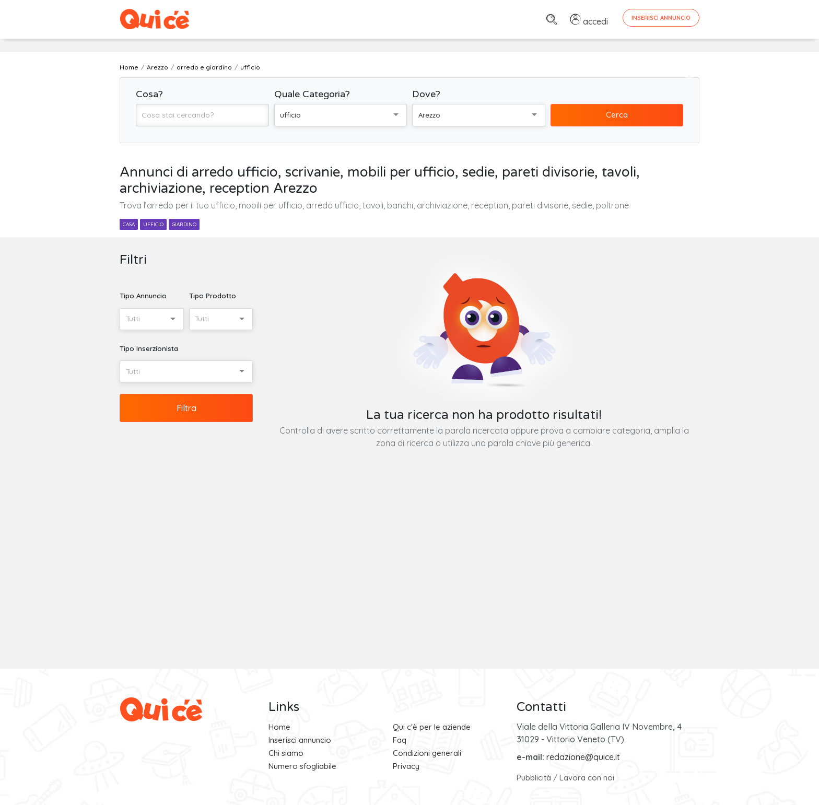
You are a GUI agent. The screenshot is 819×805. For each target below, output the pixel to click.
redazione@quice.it (583, 757)
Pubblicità (534, 778)
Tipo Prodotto (212, 295)
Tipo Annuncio (143, 295)
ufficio (153, 224)
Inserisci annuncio (299, 740)
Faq (399, 740)
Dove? (426, 94)
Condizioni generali (427, 753)
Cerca (617, 115)
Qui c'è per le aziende (432, 727)
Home (279, 727)
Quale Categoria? (312, 94)
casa (129, 224)
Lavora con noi (586, 778)
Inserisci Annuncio (661, 17)
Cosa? (149, 94)
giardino (184, 224)
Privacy (406, 766)
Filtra (186, 408)
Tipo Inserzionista (149, 348)
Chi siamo (285, 753)
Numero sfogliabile (302, 766)
